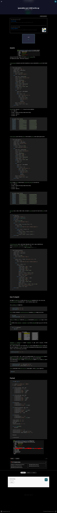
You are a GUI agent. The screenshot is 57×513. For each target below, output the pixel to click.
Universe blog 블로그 (1, 511)
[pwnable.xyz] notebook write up (16, 467)
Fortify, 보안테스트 (14, 28)
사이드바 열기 (1, 1)
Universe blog (12, 478)
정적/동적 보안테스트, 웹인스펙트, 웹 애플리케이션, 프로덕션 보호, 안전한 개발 (24, 29)
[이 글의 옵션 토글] (14, 458)
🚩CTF (31, 9)
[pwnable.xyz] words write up (34, 466)
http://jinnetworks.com (14, 27)
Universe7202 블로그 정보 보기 (55, 1)
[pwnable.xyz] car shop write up (16, 466)
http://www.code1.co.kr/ (15, 19)
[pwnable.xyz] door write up (34, 464)
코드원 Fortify (13, 21)
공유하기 (28, 472)
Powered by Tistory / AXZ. (6, 511)
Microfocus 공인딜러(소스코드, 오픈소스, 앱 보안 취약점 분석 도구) (22, 22)
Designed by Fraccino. (51, 511)
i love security (12, 480)
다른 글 (34, 472)
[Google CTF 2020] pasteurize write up (17, 464)
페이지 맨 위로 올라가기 (55, 511)
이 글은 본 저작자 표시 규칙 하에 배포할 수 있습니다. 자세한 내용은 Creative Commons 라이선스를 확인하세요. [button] (46, 458)
